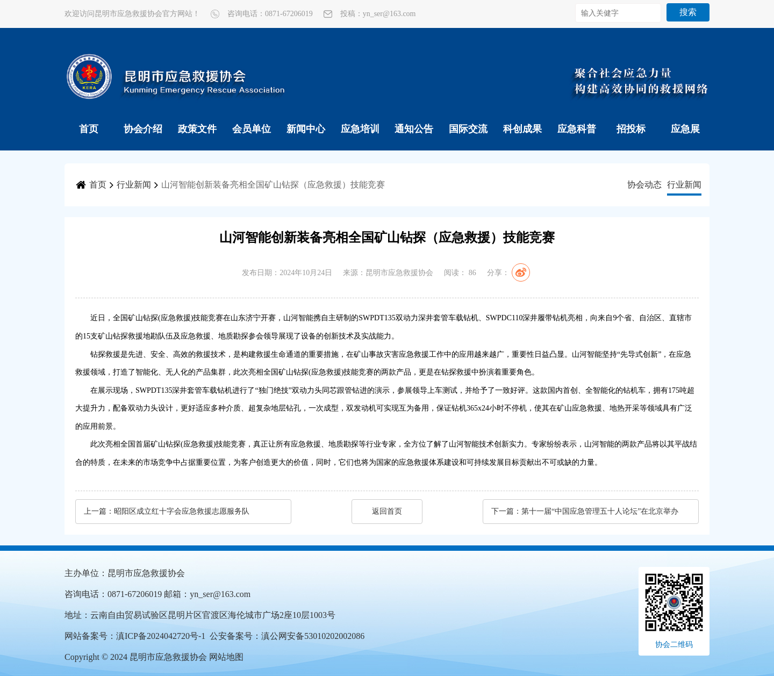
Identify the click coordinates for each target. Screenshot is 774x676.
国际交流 (468, 129)
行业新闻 (134, 184)
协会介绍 (143, 129)
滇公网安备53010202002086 (312, 636)
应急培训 (360, 129)
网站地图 (226, 656)
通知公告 (414, 129)
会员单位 (251, 129)
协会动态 (644, 184)
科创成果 (522, 129)
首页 (88, 129)
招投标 (631, 129)
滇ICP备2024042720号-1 (160, 636)
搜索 (688, 12)
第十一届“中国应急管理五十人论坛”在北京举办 (599, 511)
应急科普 (576, 129)
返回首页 (387, 511)
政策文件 (197, 129)
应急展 (685, 129)
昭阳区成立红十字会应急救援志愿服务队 (181, 511)
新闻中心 (305, 129)
